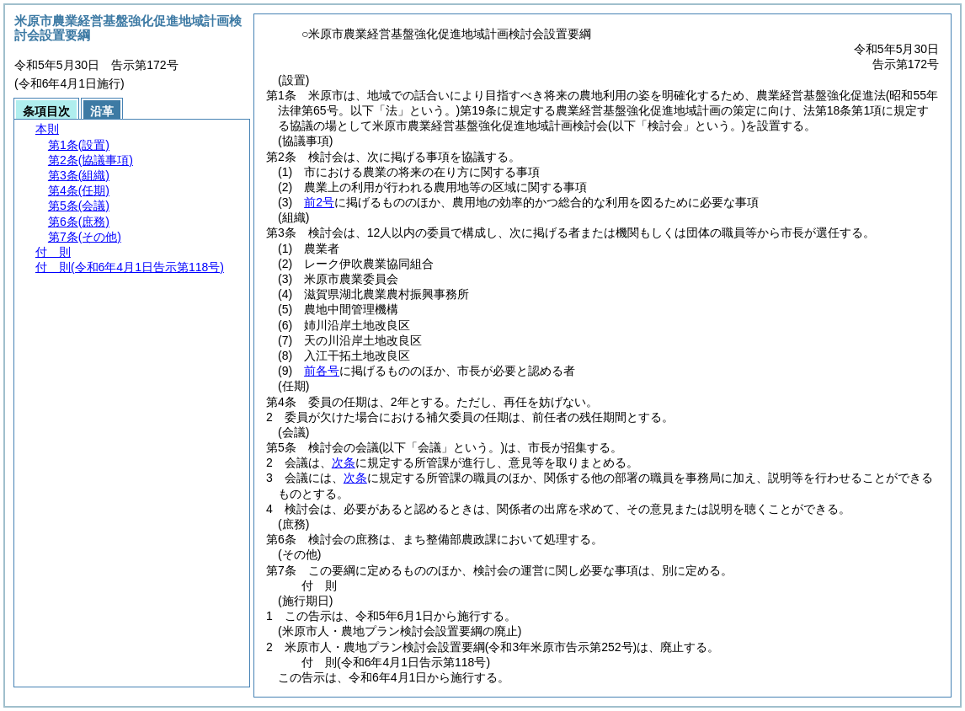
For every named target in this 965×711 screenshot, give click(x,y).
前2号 (319, 202)
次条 (343, 462)
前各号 (321, 370)
